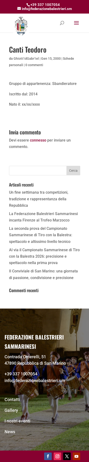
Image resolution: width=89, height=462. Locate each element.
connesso (38, 140)
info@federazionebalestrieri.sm (35, 380)
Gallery (11, 410)
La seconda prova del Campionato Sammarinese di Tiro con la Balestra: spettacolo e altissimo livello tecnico (40, 235)
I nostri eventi (17, 420)
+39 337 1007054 (21, 373)
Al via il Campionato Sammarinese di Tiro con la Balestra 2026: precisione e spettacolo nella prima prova (44, 256)
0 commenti (34, 65)
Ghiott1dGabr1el (26, 58)
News (10, 431)
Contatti (12, 399)
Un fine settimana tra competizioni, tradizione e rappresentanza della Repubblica (38, 198)
